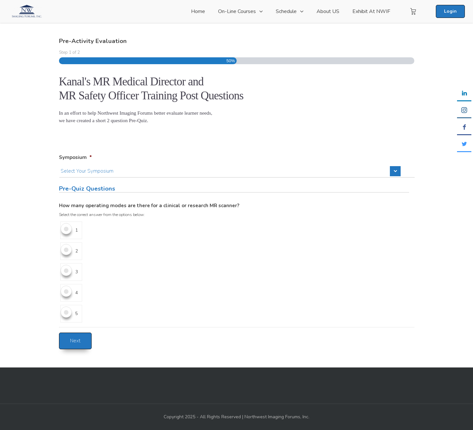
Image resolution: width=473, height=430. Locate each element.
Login (450, 11)
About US (328, 11)
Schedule (286, 11)
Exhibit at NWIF (371, 11)
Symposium (75, 157)
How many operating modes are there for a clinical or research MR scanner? (149, 206)
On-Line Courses (237, 11)
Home (198, 11)
